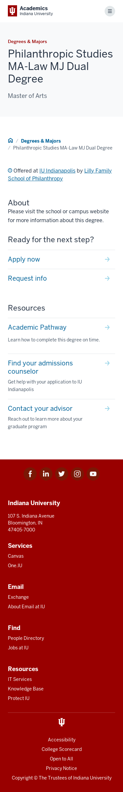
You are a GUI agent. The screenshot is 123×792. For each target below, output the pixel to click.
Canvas (16, 556)
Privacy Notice (61, 768)
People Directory (26, 638)
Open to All (61, 759)
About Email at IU (26, 607)
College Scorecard (62, 749)
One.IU (15, 566)
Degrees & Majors (41, 141)
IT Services (20, 679)
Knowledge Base (26, 689)
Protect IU (19, 698)
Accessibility (61, 740)
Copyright (22, 778)
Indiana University (92, 778)
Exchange (18, 597)
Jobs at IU (18, 648)
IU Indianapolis (57, 170)
